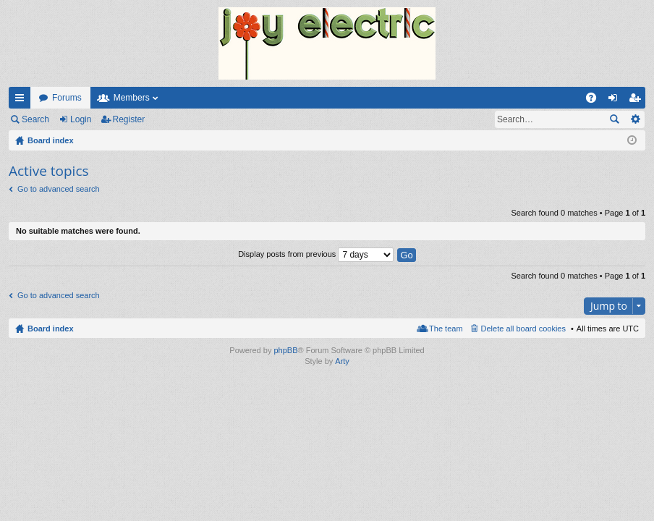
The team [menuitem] (445, 328)
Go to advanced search (58, 189)
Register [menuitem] (637, 101)
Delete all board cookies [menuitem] (523, 328)
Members (132, 98)
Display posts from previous (316, 254)
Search (35, 119)
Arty (342, 361)
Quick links (22, 101)
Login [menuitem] (616, 101)
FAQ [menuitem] (596, 101)
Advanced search (635, 119)
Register (129, 119)
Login (80, 119)
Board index (50, 328)
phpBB (285, 350)
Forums (67, 98)
